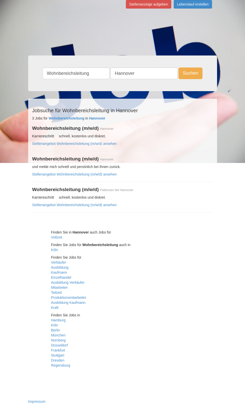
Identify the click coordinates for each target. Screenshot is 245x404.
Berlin (55, 330)
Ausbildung (59, 267)
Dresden (57, 360)
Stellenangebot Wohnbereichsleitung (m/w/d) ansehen (74, 144)
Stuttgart (57, 355)
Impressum (37, 401)
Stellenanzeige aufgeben (148, 4)
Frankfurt (58, 350)
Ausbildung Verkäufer (68, 282)
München (58, 335)
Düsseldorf (59, 345)
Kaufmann (59, 272)
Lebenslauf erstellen (192, 4)
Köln (54, 250)
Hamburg (58, 320)
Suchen (190, 73)
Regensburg (60, 365)
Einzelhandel (61, 277)
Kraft (55, 308)
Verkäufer (58, 262)
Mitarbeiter (59, 287)
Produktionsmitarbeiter (68, 298)
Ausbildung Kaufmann (68, 303)
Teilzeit (56, 293)
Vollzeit (56, 237)
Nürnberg (58, 340)
